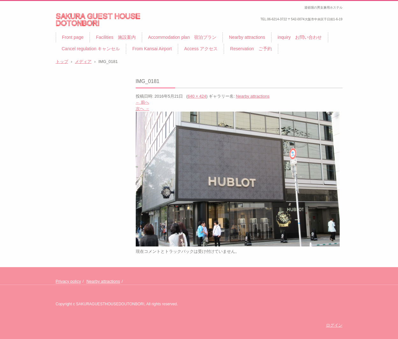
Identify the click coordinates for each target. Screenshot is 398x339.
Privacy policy (68, 281)
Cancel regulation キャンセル (91, 48)
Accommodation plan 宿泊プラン (182, 37)
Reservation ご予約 (251, 48)
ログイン (334, 325)
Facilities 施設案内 (115, 37)
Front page (73, 37)
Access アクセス (201, 48)
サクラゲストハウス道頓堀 (90, 30)
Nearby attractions (247, 37)
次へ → (142, 108)
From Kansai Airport (152, 48)
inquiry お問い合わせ (300, 37)
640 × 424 (197, 96)
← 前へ (142, 102)
